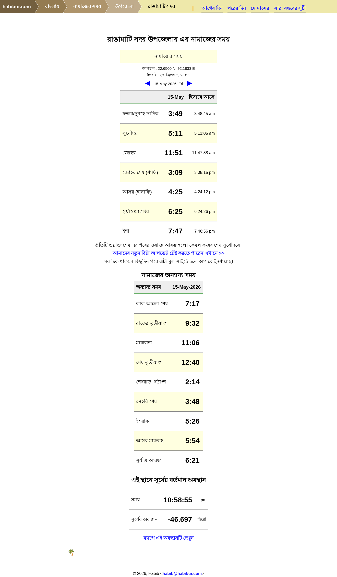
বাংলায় (52, 6)
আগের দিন (212, 8)
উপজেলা (124, 6)
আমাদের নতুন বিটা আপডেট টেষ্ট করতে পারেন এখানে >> (168, 253)
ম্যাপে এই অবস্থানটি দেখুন (168, 538)
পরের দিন (236, 8)
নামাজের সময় (87, 6)
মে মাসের (260, 8)
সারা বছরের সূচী (290, 8)
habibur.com (17, 6)
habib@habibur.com (182, 573)
